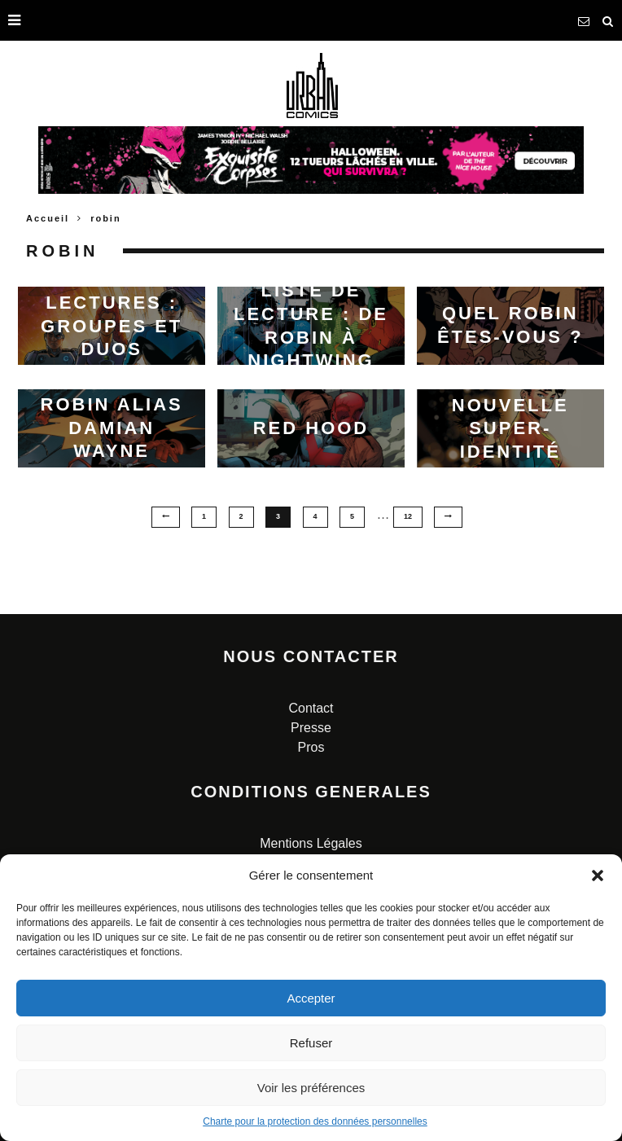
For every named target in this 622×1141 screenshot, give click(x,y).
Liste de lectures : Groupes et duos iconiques (111, 325)
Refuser (311, 1043)
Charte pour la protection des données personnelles (315, 1121)
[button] (597, 875)
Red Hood (311, 428)
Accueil (47, 218)
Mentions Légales (310, 843)
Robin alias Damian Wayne (112, 427)
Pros (311, 747)
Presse (311, 728)
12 (408, 516)
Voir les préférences (311, 1088)
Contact (310, 708)
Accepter (311, 998)
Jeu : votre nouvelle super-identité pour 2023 (510, 428)
